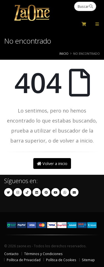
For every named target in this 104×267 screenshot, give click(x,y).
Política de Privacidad (23, 260)
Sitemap (88, 260)
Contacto (11, 253)
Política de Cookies (61, 260)
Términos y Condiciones (43, 253)
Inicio (64, 53)
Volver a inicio (52, 163)
